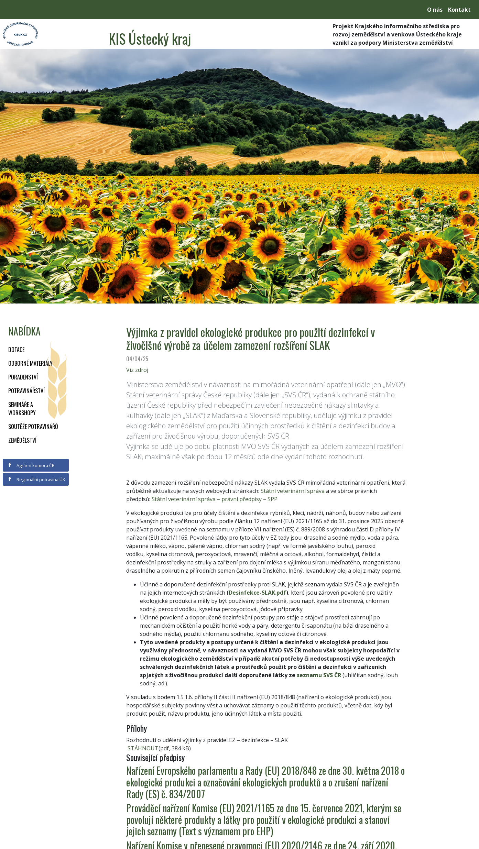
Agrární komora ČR (31, 465)
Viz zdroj (137, 370)
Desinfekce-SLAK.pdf (257, 592)
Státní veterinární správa (293, 491)
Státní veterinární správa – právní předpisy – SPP (214, 499)
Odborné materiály (30, 363)
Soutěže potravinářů (33, 426)
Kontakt (459, 9)
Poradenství (23, 377)
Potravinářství (26, 391)
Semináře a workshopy (22, 408)
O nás (435, 9)
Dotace (16, 349)
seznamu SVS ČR (319, 675)
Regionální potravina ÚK (36, 479)
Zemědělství (22, 440)
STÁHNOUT (142, 748)
